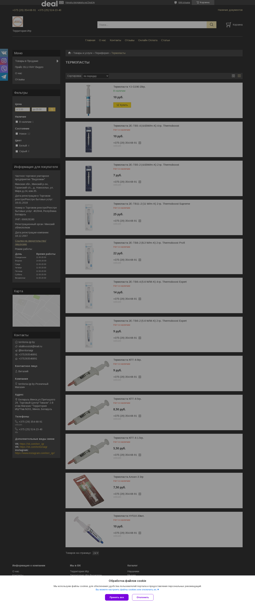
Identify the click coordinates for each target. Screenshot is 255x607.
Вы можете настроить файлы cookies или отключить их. (126, 589)
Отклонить (143, 597)
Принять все (117, 597)
